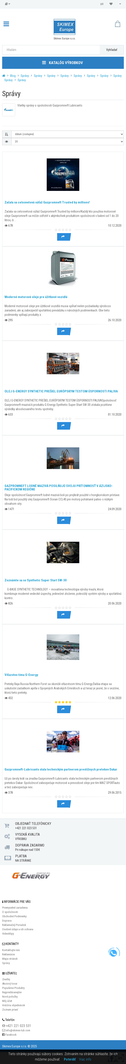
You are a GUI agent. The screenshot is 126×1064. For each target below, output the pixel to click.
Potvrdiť (70, 1059)
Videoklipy (8, 933)
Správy (25, 75)
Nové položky (10, 996)
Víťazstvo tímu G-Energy (21, 675)
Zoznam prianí (10, 1009)
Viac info (85, 1059)
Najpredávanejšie (12, 992)
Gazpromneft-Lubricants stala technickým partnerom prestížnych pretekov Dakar (61, 769)
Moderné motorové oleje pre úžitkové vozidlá (36, 297)
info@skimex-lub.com (18, 1030)
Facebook (11, 1034)
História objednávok (13, 1005)
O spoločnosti (10, 912)
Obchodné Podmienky (14, 916)
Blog (13, 75)
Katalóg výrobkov (62, 62)
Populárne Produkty (13, 988)
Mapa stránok (10, 958)
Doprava (7, 920)
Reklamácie (8, 954)
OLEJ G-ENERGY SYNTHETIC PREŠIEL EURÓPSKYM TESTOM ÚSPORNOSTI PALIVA (61, 391)
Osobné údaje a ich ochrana (17, 929)
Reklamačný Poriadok (14, 925)
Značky (6, 979)
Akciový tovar (9, 983)
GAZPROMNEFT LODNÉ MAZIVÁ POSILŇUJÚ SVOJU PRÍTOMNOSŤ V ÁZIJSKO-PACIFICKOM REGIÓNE (59, 488)
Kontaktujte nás (11, 950)
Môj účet (7, 1001)
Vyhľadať (111, 50)
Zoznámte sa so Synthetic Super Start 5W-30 (36, 580)
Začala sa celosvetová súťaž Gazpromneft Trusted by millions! (47, 202)
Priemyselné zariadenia (15, 907)
